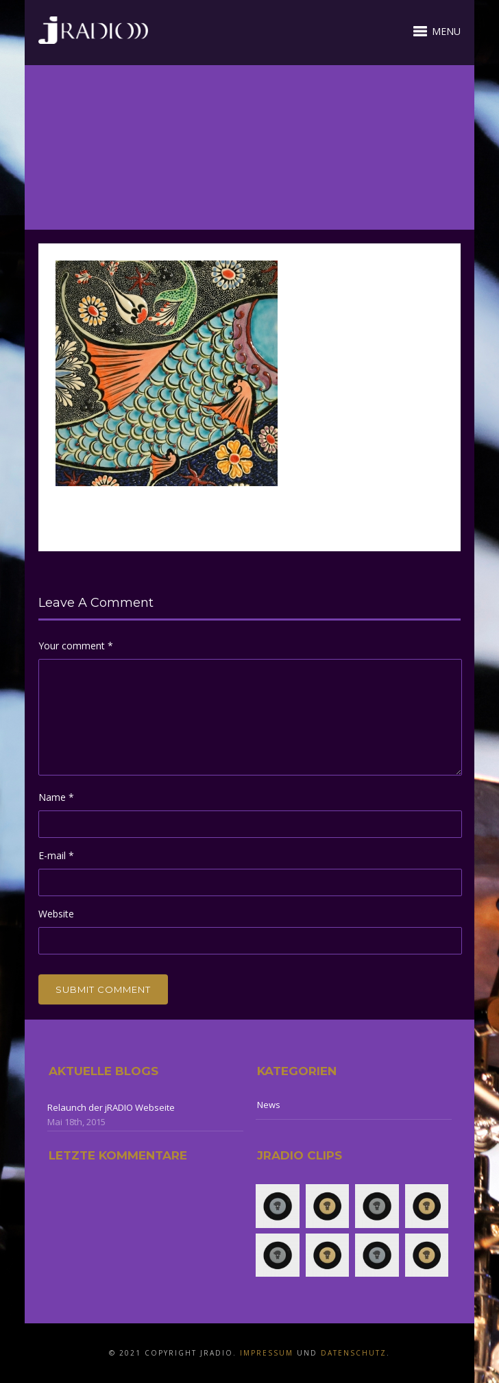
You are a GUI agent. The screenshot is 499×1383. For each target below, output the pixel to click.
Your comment (75, 645)
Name (56, 797)
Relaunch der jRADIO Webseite (111, 1107)
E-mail (56, 855)
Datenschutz (354, 1353)
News (268, 1104)
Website (56, 913)
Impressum (266, 1353)
